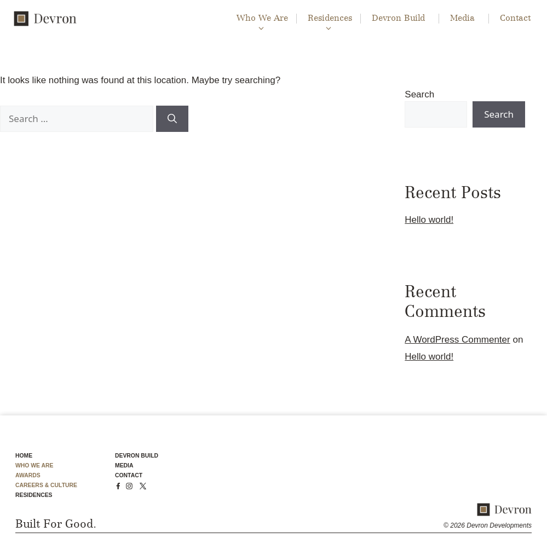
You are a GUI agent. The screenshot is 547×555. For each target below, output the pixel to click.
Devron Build (398, 18)
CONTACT (128, 475)
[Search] (172, 119)
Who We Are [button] (261, 19)
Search (419, 94)
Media (462, 18)
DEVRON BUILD (136, 456)
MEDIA (124, 465)
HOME (23, 456)
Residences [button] (328, 19)
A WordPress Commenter (457, 339)
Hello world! (429, 220)
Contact (515, 18)
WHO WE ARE (34, 465)
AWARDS (28, 475)
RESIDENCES (34, 495)
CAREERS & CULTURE (46, 485)
